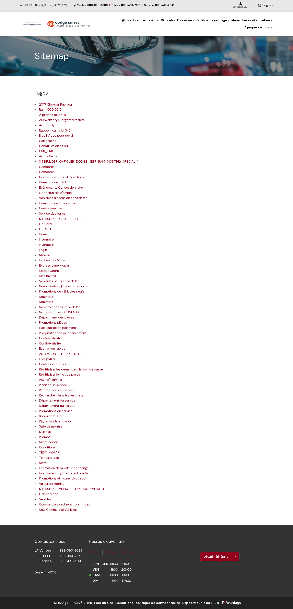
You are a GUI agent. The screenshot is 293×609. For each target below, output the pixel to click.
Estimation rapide (52, 348)
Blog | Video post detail (56, 135)
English (267, 5)
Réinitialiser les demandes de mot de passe (71, 369)
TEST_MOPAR (49, 452)
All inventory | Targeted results (62, 120)
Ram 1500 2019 (50, 109)
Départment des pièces (56, 317)
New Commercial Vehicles (58, 510)
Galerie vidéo (48, 494)
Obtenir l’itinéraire (216, 556)
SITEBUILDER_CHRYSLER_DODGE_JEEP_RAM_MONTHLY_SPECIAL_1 (88, 161)
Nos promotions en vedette (59, 307)
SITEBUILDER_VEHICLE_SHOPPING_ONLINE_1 (71, 489)
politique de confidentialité (158, 603)
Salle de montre (50, 426)
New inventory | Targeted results (63, 286)
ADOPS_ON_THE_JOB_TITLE (60, 354)
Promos (44, 437)
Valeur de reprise (51, 484)
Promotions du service (55, 411)
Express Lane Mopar (54, 265)
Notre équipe (49, 442)
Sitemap (45, 432)
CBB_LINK (46, 151)
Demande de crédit (53, 182)
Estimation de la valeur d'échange (64, 468)
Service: (159, 5)
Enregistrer (47, 359)
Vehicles (45, 499)
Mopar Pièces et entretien (250, 20)
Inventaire (46, 239)
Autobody (47, 125)
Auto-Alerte (48, 156)
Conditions (47, 447)
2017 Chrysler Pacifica (55, 104)
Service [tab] (111, 552)
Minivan (44, 255)
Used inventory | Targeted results (64, 473)
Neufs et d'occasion (141, 20)
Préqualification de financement (62, 333)
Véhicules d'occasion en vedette (63, 198)
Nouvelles (46, 297)
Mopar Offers (49, 271)
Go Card (45, 224)
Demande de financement (58, 203)
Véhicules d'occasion (176, 20)
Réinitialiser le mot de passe (59, 374)
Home (43, 234)
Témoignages (49, 458)
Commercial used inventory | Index (64, 504)
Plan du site (103, 603)
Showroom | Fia (50, 416)
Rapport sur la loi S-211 (55, 130)
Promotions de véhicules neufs (61, 291)
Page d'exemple (50, 380)
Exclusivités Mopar (53, 260)
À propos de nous (257, 27)
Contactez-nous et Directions (61, 177)
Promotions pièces (53, 322)
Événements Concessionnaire (61, 187)
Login (43, 250)
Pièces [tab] (128, 552)
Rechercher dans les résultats (61, 395)
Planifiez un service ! (53, 385)
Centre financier (51, 208)
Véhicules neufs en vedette (59, 281)
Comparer (46, 167)
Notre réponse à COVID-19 (59, 312)
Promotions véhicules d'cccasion (63, 478)
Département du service (57, 400)
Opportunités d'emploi (55, 193)
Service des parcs (52, 213)
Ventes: (92, 5)
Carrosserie (47, 141)
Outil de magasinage (211, 20)
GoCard (45, 229)
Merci (43, 463)
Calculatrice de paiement (57, 328)
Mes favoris (47, 276)
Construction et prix (54, 146)
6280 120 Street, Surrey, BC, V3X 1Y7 (43, 5)
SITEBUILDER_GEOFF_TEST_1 (60, 219)
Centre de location (53, 364)
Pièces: (126, 5)
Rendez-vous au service (57, 390)
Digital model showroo (55, 421)
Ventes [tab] (94, 552)
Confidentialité (50, 338)
